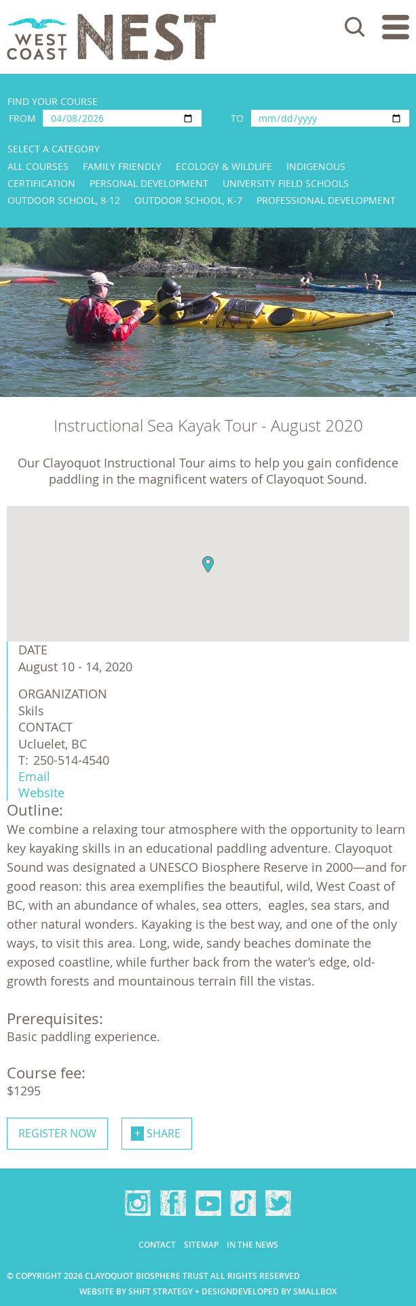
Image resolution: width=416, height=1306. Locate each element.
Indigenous (315, 166)
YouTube (208, 1203)
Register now (57, 1133)
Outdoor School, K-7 (188, 200)
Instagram (138, 1203)
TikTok (243, 1203)
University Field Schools (286, 183)
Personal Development (149, 183)
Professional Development (326, 200)
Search (354, 27)
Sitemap (201, 1244)
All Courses (38, 166)
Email (34, 776)
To (237, 118)
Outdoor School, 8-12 (63, 200)
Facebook (173, 1203)
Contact (157, 1244)
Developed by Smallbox (284, 1291)
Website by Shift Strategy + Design (155, 1291)
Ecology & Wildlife (224, 166)
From (22, 118)
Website (41, 792)
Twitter (278, 1203)
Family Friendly (122, 166)
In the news (252, 1244)
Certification (41, 183)
